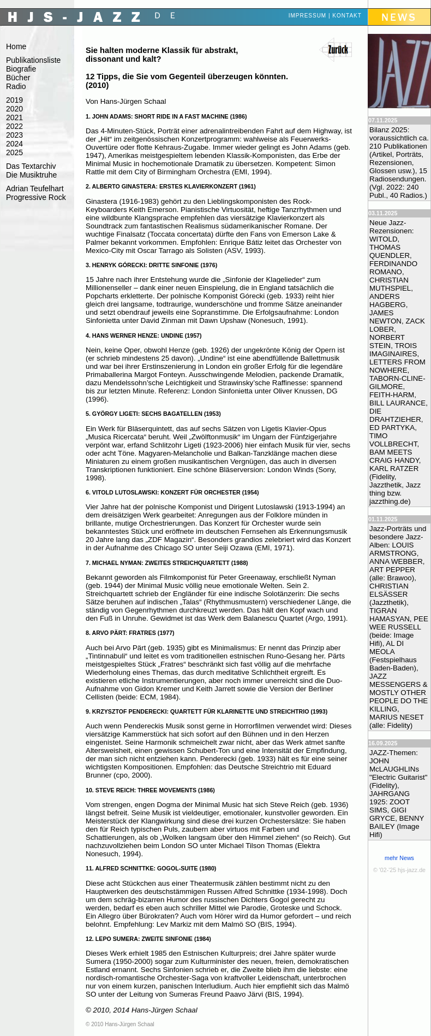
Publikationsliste (33, 60)
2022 (14, 126)
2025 (14, 152)
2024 (14, 143)
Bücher (18, 77)
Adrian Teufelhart (35, 188)
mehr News (399, 858)
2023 (14, 135)
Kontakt (346, 16)
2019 (14, 100)
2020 (14, 108)
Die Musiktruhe (31, 174)
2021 (14, 117)
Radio (16, 86)
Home (16, 46)
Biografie (21, 68)
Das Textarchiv (31, 166)
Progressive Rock (36, 197)
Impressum (308, 16)
